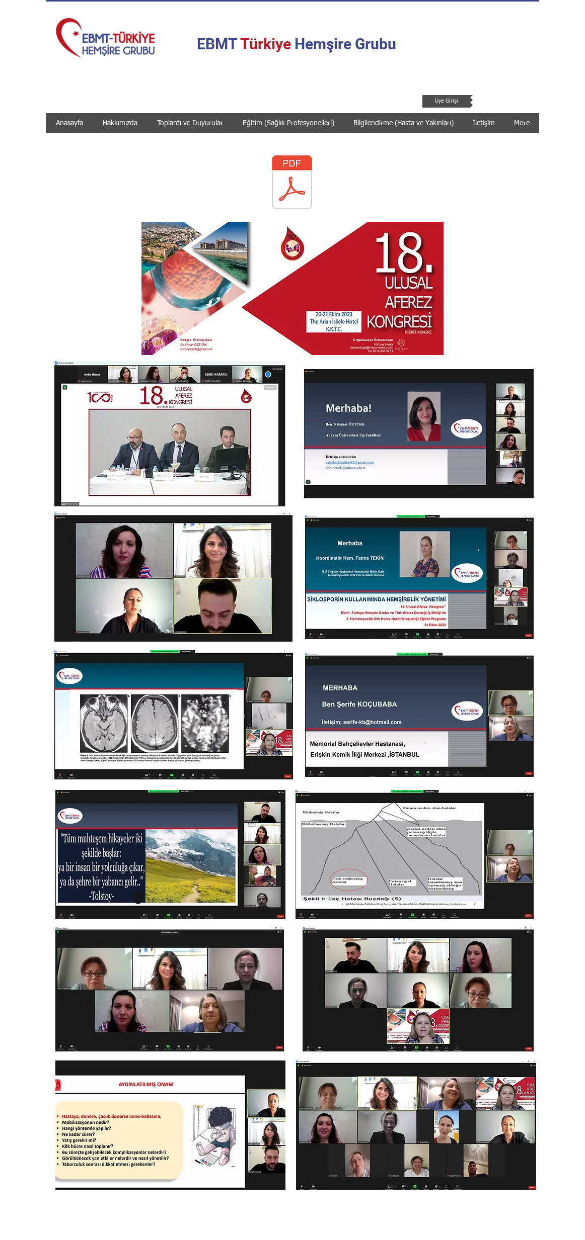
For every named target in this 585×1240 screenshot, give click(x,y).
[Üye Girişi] (446, 101)
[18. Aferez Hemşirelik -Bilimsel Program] (292, 183)
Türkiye (265, 44)
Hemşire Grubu (343, 44)
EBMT (218, 44)
